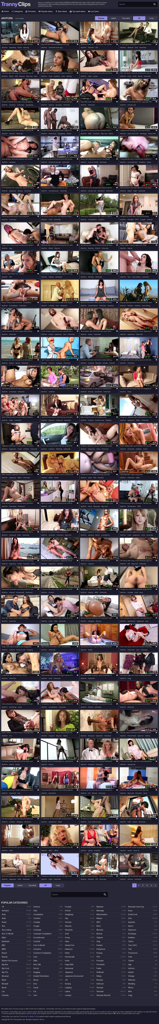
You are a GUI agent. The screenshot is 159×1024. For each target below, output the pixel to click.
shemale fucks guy (55, 47)
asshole (96, 134)
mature (12, 134)
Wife (130, 991)
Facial (35, 987)
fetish (69, 134)
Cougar (36, 926)
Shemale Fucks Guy (136, 907)
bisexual (131, 707)
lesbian (130, 306)
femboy (91, 277)
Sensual (100, 987)
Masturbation (102, 914)
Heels (67, 953)
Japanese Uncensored (74, 976)
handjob (131, 219)
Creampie (37, 930)
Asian (4, 922)
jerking (69, 76)
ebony (130, 248)
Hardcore (69, 949)
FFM (139, 506)
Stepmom (132, 930)
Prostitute (101, 964)
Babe (4, 937)
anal (90, 478)
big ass (22, 76)
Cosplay (36, 922)
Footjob (68, 907)
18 (50, 506)
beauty (20, 191)
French (68, 910)
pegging (59, 363)
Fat (34, 991)
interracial (52, 134)
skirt (90, 76)
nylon (20, 47)
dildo (138, 478)
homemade (132, 736)
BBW (51, 478)
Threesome (133, 953)
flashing (59, 449)
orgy (129, 678)
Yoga (130, 995)
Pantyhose (101, 949)
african (130, 879)
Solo (130, 918)
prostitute (99, 392)
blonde (95, 793)
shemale (143, 47)
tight (135, 191)
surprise (101, 219)
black (11, 76)
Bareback (5, 941)
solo (63, 76)
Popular (101, 18)
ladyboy (108, 420)
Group (67, 937)
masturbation (93, 306)
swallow (142, 162)
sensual (26, 564)
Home (5, 11)
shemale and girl (55, 162)
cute (50, 76)
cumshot (145, 277)
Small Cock (132, 914)
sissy (149, 162)
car (19, 793)
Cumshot (37, 949)
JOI (66, 980)
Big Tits (5, 972)
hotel (56, 478)
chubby (51, 306)
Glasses (68, 926)
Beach (4, 953)
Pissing (99, 953)
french (98, 248)
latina (98, 535)
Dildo (35, 961)
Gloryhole (69, 930)
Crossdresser (39, 937)
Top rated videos (77, 11)
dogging (91, 621)
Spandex (131, 922)
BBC (90, 134)
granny (51, 105)
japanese (13, 191)
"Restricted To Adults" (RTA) (29, 1016)
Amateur (5, 910)
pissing (26, 47)
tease (51, 334)
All (139, 18)
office (56, 850)
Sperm (130, 926)
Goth (67, 934)
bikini (138, 420)
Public (99, 968)
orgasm (91, 564)
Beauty (4, 957)
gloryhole (100, 736)
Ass (3, 926)
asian (96, 76)
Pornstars (30, 11)
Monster (100, 930)
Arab (4, 918)
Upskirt (131, 972)
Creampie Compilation (42, 934)
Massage (100, 910)
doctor (91, 707)
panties (51, 420)
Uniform (131, 968)
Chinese (36, 907)
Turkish (131, 961)
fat (129, 564)
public (91, 650)
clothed (52, 392)
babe (11, 420)
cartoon (52, 363)
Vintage (131, 976)
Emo (35, 984)
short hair (131, 650)
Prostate (100, 961)
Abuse (42, 1019)
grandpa (59, 105)
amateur (13, 105)
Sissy (130, 910)
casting (91, 363)
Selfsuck (100, 984)
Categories (17, 11)
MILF (96, 592)
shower (60, 564)
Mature (99, 918)
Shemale (100, 991)
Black (4, 980)
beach (12, 363)
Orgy (98, 941)
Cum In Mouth (39, 945)
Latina (67, 991)
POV (137, 219)
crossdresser (133, 162)
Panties (100, 945)
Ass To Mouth (7, 934)
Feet (35, 995)
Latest (113, 18)
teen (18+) (152, 134)
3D (97, 47)
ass (136, 47)
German (68, 922)
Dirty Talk (37, 964)
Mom (99, 926)
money (91, 392)
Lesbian (68, 995)
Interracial (69, 968)
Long (151, 18)
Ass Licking (6, 930)
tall (17, 76)
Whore (130, 987)
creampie (21, 105)
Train (130, 957)
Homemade (70, 957)
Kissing (68, 984)
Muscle (99, 934)
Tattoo (131, 941)
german (141, 736)
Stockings (132, 934)
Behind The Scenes (10, 961)
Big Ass (5, 964)
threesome (132, 506)
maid (20, 449)
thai (95, 478)
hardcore (29, 592)
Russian (100, 980)
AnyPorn (5, 47)
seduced (60, 420)
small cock (132, 105)
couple (143, 219)
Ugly (129, 964)
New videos (61, 11)
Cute (35, 957)
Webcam (131, 980)
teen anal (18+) (133, 134)
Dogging (36, 972)
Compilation (38, 914)
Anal (3, 914)
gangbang (29, 105)
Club (35, 910)
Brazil (4, 987)
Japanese (69, 972)
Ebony (35, 980)
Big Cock (5, 968)
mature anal (100, 420)
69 (89, 793)
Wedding (131, 984)
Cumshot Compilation (42, 953)
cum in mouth (93, 162)
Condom (36, 918)
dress (12, 764)
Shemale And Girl (103, 995)
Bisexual (5, 976)
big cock (30, 76)
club (50, 678)
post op (136, 850)
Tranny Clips (16, 4)
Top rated (126, 18)
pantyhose (131, 621)
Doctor (36, 968)
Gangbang (69, 914)
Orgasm (100, 937)
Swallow (131, 937)
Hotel (67, 961)
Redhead (100, 972)
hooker (51, 592)
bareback (101, 191)
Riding (99, 976)
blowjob (130, 47)
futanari (91, 47)
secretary (13, 506)
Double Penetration (41, 976)
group (18, 363)
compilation (93, 219)
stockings (13, 707)
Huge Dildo (69, 964)
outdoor (57, 76)
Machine (100, 907)
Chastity (5, 995)
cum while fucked (95, 822)
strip (129, 392)
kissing (91, 248)
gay (11, 248)
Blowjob (5, 984)
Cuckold (36, 941)
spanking (13, 47)
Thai (130, 949)
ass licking (136, 277)
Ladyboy (68, 987)
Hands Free (69, 945)
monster (52, 535)
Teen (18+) (132, 945)
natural (150, 219)
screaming (20, 592)
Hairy (67, 941)
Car (3, 991)
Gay (66, 918)
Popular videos (45, 11)
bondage (144, 134)
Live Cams (93, 11)
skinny (51, 277)
